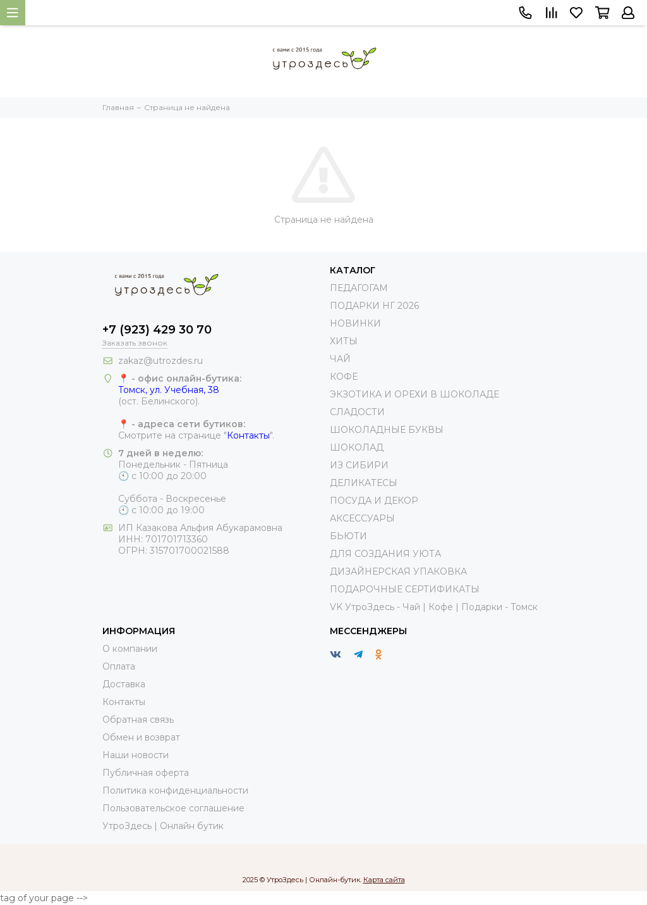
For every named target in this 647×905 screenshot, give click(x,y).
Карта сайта (384, 879)
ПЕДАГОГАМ (359, 288)
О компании (129, 648)
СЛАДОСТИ (357, 412)
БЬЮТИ (348, 536)
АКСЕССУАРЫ (362, 518)
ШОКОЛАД (357, 447)
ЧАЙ (340, 359)
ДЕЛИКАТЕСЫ (363, 483)
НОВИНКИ (355, 323)
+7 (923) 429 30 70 (157, 330)
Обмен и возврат (141, 737)
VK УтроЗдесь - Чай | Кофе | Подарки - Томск (434, 607)
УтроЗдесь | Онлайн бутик (163, 826)
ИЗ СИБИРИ (359, 465)
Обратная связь (138, 719)
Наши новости (135, 755)
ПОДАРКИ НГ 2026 (374, 305)
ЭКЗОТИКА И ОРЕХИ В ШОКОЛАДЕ (414, 394)
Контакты (248, 435)
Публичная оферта (145, 772)
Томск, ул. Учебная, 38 (168, 390)
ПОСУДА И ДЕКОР (374, 500)
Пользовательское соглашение (173, 808)
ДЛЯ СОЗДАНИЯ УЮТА (385, 553)
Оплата (118, 666)
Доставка (123, 684)
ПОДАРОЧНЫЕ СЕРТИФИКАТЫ (405, 589)
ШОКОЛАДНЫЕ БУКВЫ (387, 429)
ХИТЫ (344, 341)
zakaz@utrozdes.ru (160, 360)
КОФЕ (344, 376)
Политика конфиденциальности (175, 790)
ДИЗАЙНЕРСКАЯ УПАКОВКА (398, 571)
